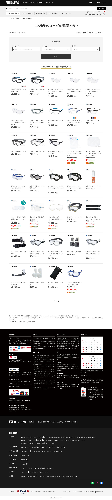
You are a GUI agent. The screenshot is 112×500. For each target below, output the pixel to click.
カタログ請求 (32, 472)
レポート (23, 455)
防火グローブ (24, 440)
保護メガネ (18, 318)
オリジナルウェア (25, 451)
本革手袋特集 (32, 440)
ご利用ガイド (24, 468)
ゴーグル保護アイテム (70, 318)
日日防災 (39, 440)
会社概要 (23, 476)
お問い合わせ (50, 468)
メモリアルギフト (57, 451)
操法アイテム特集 (38, 437)
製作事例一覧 (24, 459)
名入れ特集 (23, 447)
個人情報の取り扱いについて (54, 476)
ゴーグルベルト (42, 318)
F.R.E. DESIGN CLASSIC (84, 437)
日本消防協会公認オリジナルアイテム (30, 443)
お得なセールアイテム (26, 437)
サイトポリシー (41, 476)
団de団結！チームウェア (69, 437)
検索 (101, 9)
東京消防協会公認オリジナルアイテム (53, 440)
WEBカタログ (24, 472)
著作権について (99, 491)
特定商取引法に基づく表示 (70, 476)
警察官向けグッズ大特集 (48, 443)
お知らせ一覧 (24, 464)
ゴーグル (11, 318)
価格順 (91, 32)
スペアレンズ (88, 318)
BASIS (93, 437)
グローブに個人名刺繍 (33, 447)
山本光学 (17, 18)
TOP (11, 18)
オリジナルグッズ (46, 451)
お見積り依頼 (41, 468)
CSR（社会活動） (31, 476)
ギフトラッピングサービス (48, 447)
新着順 (84, 32)
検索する (56, 56)
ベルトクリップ (52, 318)
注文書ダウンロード (42, 472)
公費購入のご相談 (60, 447)
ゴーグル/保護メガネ (27, 18)
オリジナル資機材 (36, 451)
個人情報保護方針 (78, 491)
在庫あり (100, 32)
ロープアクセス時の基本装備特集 (53, 437)
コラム (28, 455)
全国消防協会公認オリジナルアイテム (74, 440)
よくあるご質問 (33, 468)
